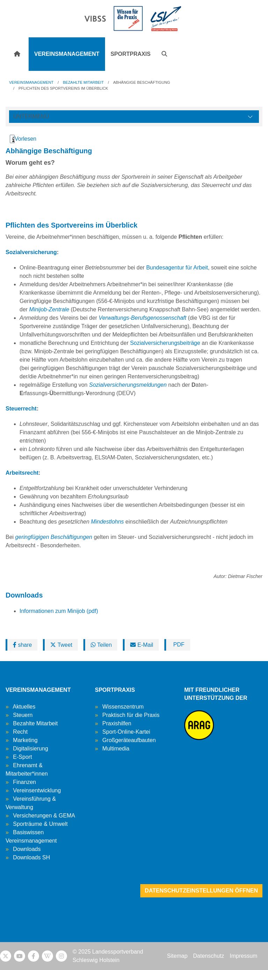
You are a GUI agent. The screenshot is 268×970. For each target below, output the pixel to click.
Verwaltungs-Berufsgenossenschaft (142, 318)
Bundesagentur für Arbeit (177, 268)
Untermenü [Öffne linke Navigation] (31, 116)
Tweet (61, 645)
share (22, 645)
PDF (178, 644)
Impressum (243, 956)
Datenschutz (208, 956)
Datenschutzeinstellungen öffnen (201, 891)
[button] (164, 54)
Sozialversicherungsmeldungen (127, 385)
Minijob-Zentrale (49, 309)
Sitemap (177, 956)
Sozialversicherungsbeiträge (165, 343)
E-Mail (141, 645)
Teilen (101, 645)
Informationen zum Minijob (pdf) (59, 611)
